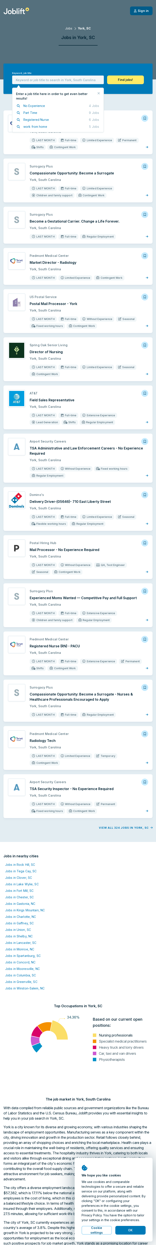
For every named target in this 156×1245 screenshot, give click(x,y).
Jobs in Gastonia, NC (20, 903)
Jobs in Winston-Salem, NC (25, 988)
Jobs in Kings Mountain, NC (25, 910)
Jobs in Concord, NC (20, 962)
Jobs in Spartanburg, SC (23, 956)
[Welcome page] (16, 10)
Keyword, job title (21, 73)
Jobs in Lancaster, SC (21, 943)
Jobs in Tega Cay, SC (21, 871)
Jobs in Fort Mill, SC (19, 890)
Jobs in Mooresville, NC (22, 969)
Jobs (68, 28)
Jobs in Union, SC (18, 930)
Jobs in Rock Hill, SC (20, 864)
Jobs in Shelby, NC (19, 936)
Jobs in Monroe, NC (19, 949)
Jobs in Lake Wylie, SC (22, 884)
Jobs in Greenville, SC (21, 982)
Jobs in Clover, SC (18, 877)
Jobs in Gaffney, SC (19, 923)
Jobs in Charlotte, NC (20, 917)
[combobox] (58, 79)
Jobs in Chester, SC (19, 897)
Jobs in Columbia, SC (20, 975)
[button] (125, 79)
